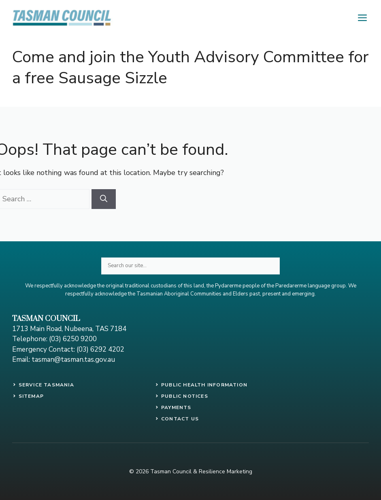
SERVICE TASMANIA (46, 385)
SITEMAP (31, 396)
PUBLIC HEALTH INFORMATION (204, 385)
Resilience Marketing (225, 471)
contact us (180, 419)
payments (176, 407)
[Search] (104, 199)
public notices (184, 396)
